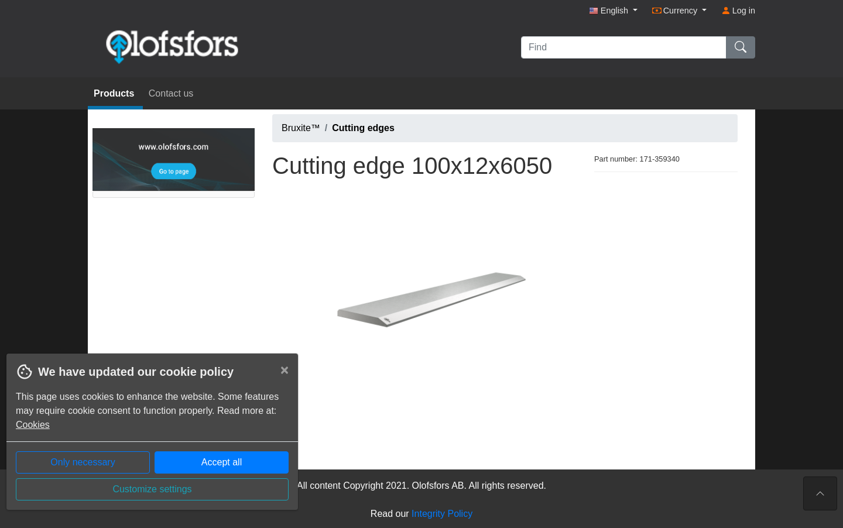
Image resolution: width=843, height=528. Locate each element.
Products (115, 93)
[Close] (284, 370)
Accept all (221, 462)
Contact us (171, 93)
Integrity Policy (442, 514)
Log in (738, 10)
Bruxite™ (301, 128)
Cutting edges (363, 128)
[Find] (624, 47)
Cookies (33, 425)
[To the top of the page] (820, 493)
